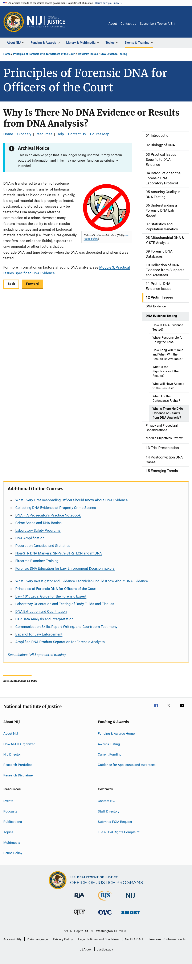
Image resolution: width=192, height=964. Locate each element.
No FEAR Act (134, 939)
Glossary (24, 134)
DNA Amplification (29, 538)
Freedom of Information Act (168, 939)
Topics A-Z (164, 24)
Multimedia (11, 842)
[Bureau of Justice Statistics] (105, 901)
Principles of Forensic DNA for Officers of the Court (44, 53)
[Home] (46, 21)
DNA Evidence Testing (114, 53)
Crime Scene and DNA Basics (38, 523)
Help (60, 134)
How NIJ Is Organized (19, 744)
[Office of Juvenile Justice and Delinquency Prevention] (79, 915)
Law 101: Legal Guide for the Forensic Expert (50, 596)
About (113, 24)
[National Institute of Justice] (130, 899)
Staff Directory (108, 811)
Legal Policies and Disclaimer (99, 939)
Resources (44, 134)
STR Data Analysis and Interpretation (44, 619)
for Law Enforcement (38, 634)
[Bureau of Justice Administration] (79, 899)
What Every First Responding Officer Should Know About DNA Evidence (71, 500)
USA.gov (85, 949)
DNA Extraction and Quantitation (41, 611)
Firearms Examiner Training (36, 561)
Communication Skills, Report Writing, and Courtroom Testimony (66, 627)
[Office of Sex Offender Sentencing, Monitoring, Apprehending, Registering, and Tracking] (130, 915)
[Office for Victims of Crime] (105, 915)
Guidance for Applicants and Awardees (126, 765)
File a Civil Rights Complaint (118, 832)
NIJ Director (12, 754)
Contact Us (128, 24)
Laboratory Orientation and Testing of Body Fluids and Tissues (64, 604)
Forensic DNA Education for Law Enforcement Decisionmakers (65, 568)
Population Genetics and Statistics (42, 546)
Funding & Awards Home (116, 733)
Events (8, 801)
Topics (8, 832)
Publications (12, 822)
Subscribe (147, 24)
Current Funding (110, 754)
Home (7, 53)
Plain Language (37, 939)
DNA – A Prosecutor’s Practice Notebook (48, 515)
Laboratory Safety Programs (38, 530)
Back (11, 284)
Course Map (99, 134)
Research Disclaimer (18, 775)
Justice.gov (105, 949)
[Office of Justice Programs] (13, 21)
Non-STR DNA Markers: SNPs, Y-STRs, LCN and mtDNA (58, 553)
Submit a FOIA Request (115, 822)
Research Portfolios (17, 765)
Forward (32, 284)
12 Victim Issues (88, 53)
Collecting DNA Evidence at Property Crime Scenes (55, 508)
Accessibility (12, 939)
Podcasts (10, 811)
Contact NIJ (106, 801)
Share (181, 26)
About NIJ (10, 733)
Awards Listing (109, 744)
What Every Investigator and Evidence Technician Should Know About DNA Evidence (81, 581)
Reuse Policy (12, 853)
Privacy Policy (63, 939)
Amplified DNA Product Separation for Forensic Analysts (60, 642)
